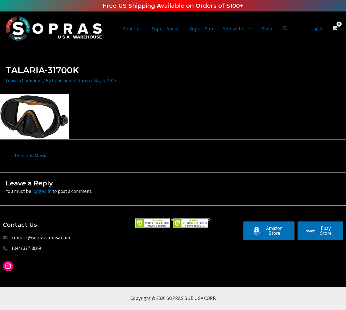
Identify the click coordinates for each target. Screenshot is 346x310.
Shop (266, 29)
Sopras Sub (201, 29)
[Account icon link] (317, 28)
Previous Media (28, 155)
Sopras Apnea (165, 29)
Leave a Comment (24, 81)
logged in (41, 191)
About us (132, 29)
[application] (249, 29)
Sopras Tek (237, 29)
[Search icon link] (285, 28)
